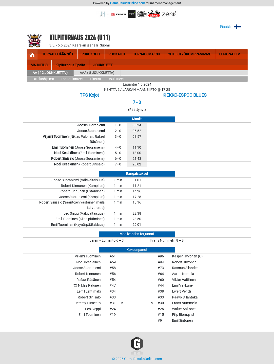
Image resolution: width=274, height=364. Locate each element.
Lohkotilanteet (72, 79)
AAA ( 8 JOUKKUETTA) (97, 73)
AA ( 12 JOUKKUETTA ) (50, 73)
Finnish (234, 26)
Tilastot (95, 79)
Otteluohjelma (43, 79)
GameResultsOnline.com (127, 3)
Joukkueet (116, 79)
